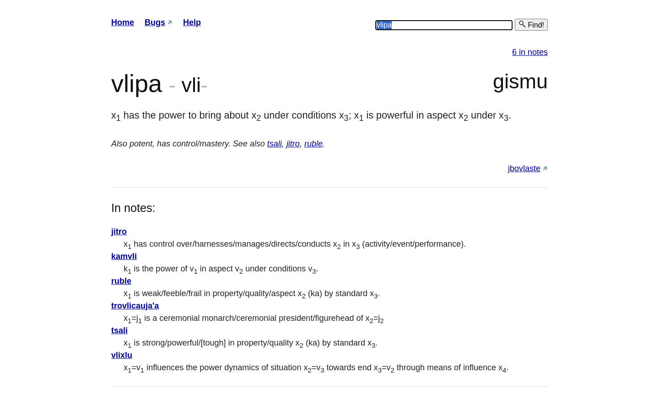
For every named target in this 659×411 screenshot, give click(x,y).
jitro (293, 143)
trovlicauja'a (135, 305)
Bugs (155, 22)
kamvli (124, 256)
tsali (274, 143)
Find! (531, 24)
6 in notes (530, 52)
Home (122, 22)
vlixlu (121, 355)
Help (192, 22)
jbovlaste (524, 168)
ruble (313, 143)
